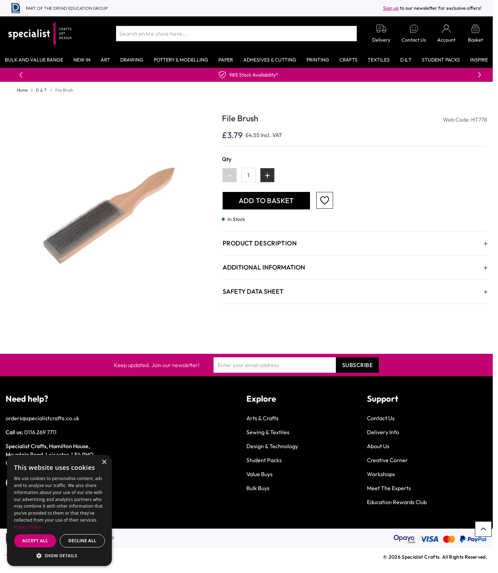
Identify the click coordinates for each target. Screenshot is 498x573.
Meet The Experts (389, 488)
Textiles (379, 60)
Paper (225, 60)
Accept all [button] (35, 541)
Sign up (391, 8)
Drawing (131, 60)
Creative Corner (387, 460)
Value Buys (259, 474)
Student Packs (441, 60)
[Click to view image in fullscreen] (107, 213)
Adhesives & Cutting (269, 60)
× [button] (104, 462)
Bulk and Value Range (34, 60)
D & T (406, 60)
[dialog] (59, 510)
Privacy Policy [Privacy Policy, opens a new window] (28, 527)
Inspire (479, 60)
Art (105, 60)
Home (22, 90)
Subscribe (357, 364)
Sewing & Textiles (267, 432)
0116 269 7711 (40, 432)
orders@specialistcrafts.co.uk (42, 418)
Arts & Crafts (262, 418)
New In (82, 60)
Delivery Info (383, 432)
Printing (317, 60)
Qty (227, 159)
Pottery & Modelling (181, 60)
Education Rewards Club (397, 502)
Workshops (381, 474)
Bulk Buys (257, 488)
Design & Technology (272, 446)
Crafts (348, 60)
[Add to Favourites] (324, 200)
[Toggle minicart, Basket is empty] (475, 33)
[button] (59, 555)
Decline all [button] (82, 541)
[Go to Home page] (39, 33)
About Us (378, 446)
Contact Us (381, 418)
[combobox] (236, 33)
